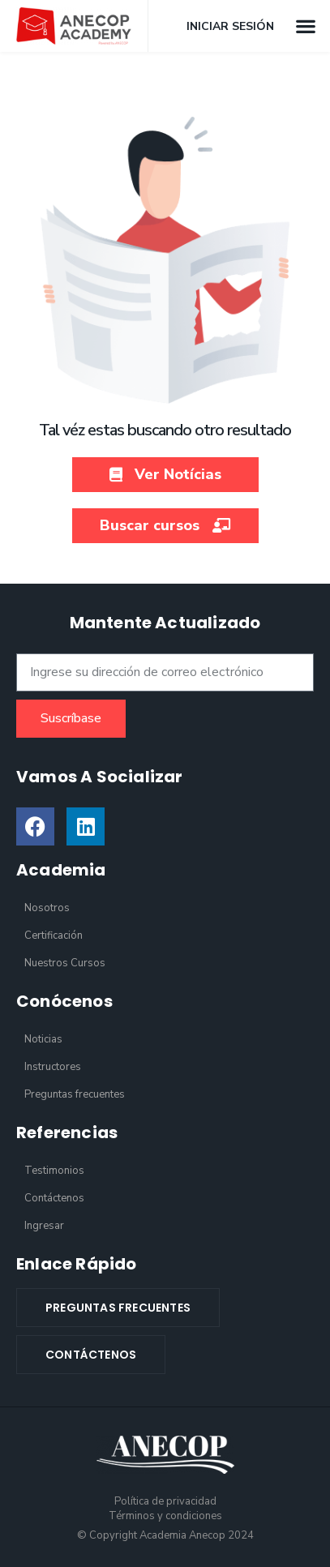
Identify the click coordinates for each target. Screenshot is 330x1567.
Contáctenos (54, 1198)
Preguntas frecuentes (74, 1094)
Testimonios (54, 1170)
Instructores (52, 1067)
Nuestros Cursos (64, 963)
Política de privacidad (165, 1501)
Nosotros (47, 908)
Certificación (53, 935)
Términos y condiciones (165, 1516)
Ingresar (44, 1225)
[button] (306, 25)
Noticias (43, 1039)
